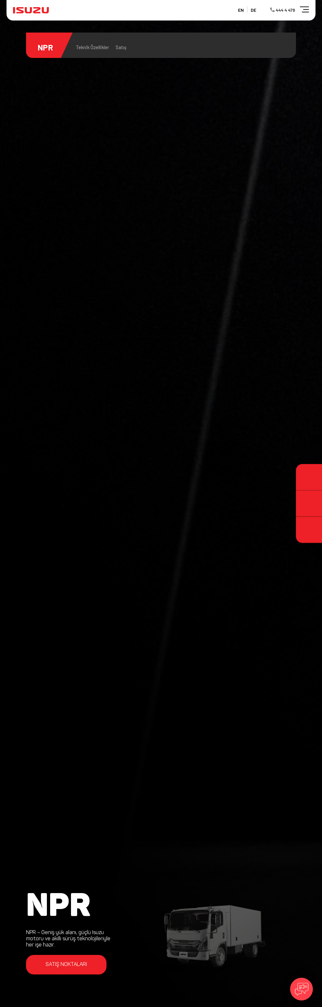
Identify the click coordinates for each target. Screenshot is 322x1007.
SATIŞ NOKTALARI (66, 964)
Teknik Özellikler (92, 47)
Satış (121, 47)
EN (241, 10)
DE (253, 10)
